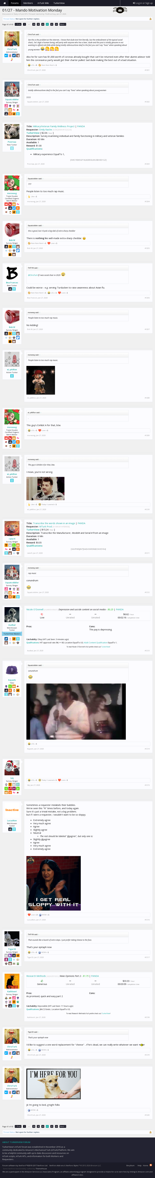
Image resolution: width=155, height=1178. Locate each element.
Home (5, 3)
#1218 (147, 1017)
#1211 (147, 553)
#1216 (147, 920)
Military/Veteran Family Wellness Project (54, 126)
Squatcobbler (12, 99)
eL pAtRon (12, 369)
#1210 (147, 509)
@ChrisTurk (33, 275)
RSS (151, 1165)
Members (28, 3)
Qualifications (34, 148)
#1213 (147, 651)
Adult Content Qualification (95, 642)
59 (38, 24)
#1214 (147, 749)
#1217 (147, 957)
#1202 (147, 102)
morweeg (12, 193)
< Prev (18, 24)
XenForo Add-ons (56, 1165)
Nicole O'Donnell (34, 609)
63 (56, 24)
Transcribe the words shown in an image (54, 523)
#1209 (147, 435)
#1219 (147, 1055)
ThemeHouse (41, 1168)
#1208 (147, 398)
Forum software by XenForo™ (25, 1165)
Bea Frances (12, 282)
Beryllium (130, 1165)
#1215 (147, 785)
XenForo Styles (72, 1165)
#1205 (147, 248)
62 (52, 24)
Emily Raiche (45, 129)
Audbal (12, 625)
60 (43, 24)
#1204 (147, 201)
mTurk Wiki (43, 3)
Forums (15, 3)
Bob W (12, 240)
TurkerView (32, 132)
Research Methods (36, 975)
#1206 (147, 298)
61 (47, 24)
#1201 (147, 70)
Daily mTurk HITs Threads (24, 14)
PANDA (81, 126)
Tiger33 (12, 949)
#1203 (147, 164)
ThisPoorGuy (50, 14)
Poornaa (12, 142)
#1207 (147, 329)
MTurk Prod (45, 526)
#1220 (147, 1115)
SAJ (12, 778)
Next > (63, 24)
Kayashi (12, 680)
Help (139, 1165)
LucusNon (12, 820)
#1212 (147, 592)
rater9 (12, 538)
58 (34, 24)
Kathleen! (12, 991)
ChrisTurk (12, 49)
